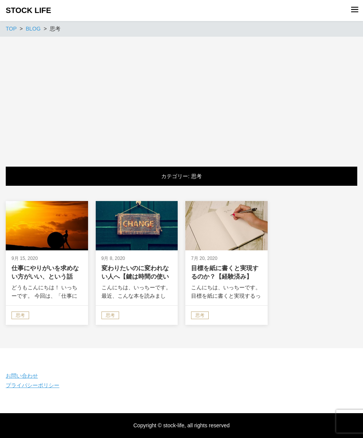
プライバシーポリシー (32, 385)
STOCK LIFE (28, 10)
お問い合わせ (22, 376)
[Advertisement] (181, 94)
